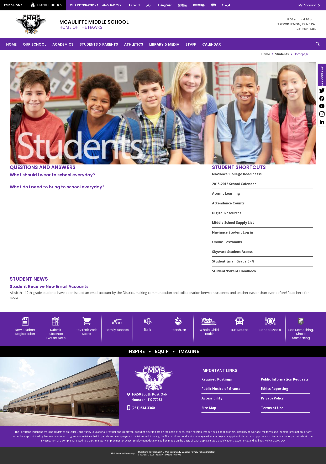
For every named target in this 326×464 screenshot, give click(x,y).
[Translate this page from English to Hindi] (213, 5)
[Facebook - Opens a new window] (322, 98)
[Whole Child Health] (209, 326)
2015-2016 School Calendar (234, 184)
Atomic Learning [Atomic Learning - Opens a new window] (226, 193)
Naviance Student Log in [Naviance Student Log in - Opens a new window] (232, 232)
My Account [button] (307, 5)
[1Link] (148, 324)
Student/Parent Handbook (234, 271)
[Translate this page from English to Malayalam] (199, 4)
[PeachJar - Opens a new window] (178, 324)
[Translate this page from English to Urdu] (148, 4)
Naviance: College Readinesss (237, 174)
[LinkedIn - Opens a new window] (322, 122)
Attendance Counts (228, 203)
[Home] (11, 44)
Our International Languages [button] (94, 5)
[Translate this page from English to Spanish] (134, 5)
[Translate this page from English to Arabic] (226, 4)
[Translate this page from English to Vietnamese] (165, 5)
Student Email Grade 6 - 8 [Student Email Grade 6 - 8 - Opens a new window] (233, 261)
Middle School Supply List (233, 222)
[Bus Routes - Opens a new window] (239, 324)
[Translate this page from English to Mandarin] (182, 5)
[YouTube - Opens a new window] (322, 106)
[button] (318, 44)
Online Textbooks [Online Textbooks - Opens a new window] (227, 242)
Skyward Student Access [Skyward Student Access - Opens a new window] (232, 251)
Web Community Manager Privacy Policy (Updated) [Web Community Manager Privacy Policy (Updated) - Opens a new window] (190, 452)
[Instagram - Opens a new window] (322, 114)
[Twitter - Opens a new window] (322, 90)
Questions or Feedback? (150, 452)
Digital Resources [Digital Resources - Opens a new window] (226, 213)
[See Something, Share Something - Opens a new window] (301, 328)
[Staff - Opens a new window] (190, 44)
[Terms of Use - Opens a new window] (285, 408)
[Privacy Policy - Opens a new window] (285, 398)
